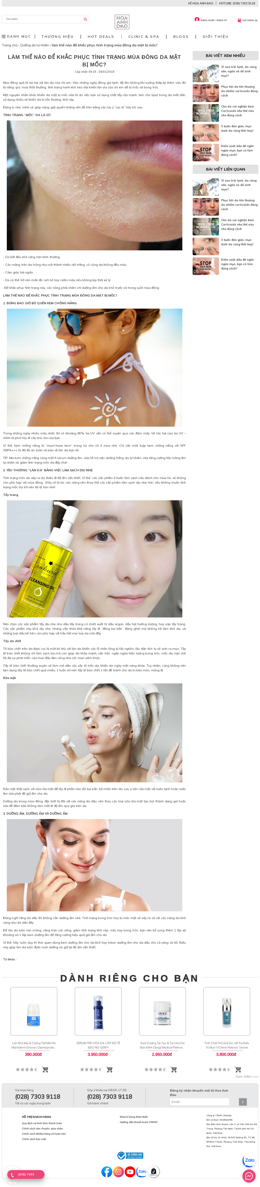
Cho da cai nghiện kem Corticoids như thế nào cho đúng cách (237, 111)
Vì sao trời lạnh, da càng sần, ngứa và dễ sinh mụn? (238, 71)
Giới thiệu (216, 37)
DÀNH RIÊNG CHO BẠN (129, 978)
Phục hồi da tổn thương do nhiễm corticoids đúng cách (239, 91)
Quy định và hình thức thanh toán (42, 1123)
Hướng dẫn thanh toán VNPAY (139, 1122)
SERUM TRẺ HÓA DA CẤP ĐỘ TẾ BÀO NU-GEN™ (98, 1045)
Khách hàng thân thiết (134, 1116)
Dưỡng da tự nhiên (35, 45)
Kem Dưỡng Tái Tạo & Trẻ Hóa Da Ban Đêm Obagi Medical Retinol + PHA (162, 1045)
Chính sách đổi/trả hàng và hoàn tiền (44, 1133)
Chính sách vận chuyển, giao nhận (42, 1128)
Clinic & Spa (144, 37)
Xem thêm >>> (247, 1076)
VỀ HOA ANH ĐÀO (200, 3)
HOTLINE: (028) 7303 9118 (237, 3)
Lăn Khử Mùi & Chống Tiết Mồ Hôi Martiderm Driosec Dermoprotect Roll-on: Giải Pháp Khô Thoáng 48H (33, 1045)
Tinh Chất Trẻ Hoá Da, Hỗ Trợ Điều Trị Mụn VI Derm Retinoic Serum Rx (226, 1045)
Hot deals (101, 37)
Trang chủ (10, 45)
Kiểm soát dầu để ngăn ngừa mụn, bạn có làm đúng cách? (237, 150)
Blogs (181, 37)
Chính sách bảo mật (34, 1139)
